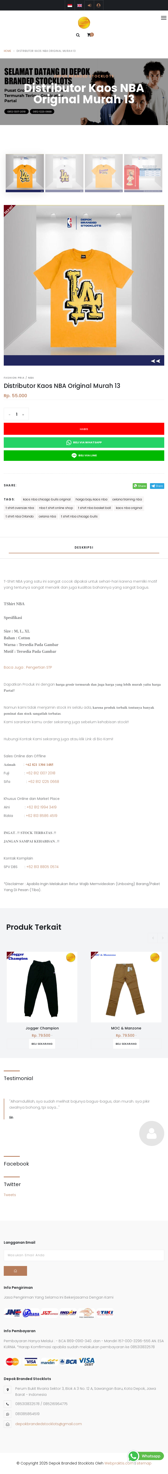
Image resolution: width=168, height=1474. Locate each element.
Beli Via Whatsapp (84, 442)
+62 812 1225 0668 (43, 781)
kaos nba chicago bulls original (47, 499)
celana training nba (127, 499)
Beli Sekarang (34, 1044)
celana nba (47, 516)
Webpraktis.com (119, 1463)
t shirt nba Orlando (20, 516)
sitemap (143, 1463)
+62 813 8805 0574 (42, 866)
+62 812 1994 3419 (42, 807)
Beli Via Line (84, 455)
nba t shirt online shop (56, 508)
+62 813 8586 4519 (41, 815)
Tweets (10, 1194)
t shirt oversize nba (20, 508)
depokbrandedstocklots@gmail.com (48, 1423)
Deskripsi (84, 547)
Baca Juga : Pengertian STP (28, 667)
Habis (84, 429)
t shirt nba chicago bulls (79, 516)
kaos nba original (129, 508)
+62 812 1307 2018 (40, 773)
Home (7, 51)
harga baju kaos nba (91, 499)
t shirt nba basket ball (94, 508)
